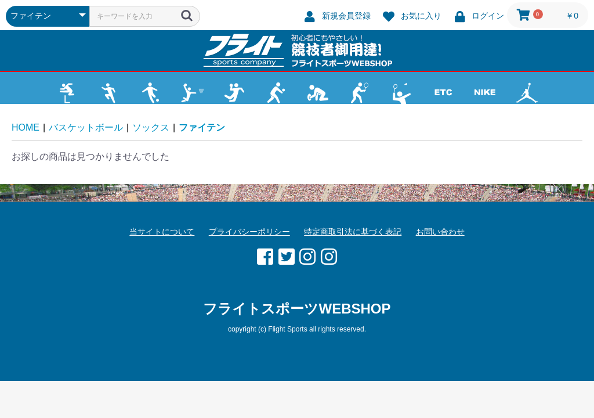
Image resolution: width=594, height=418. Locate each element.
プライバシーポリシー (249, 231)
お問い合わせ (440, 231)
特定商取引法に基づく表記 (352, 231)
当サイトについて (161, 231)
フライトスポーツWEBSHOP (296, 308)
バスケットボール (86, 127)
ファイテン (202, 127)
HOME (25, 127)
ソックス (150, 127)
